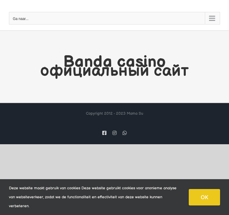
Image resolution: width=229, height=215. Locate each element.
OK (204, 197)
